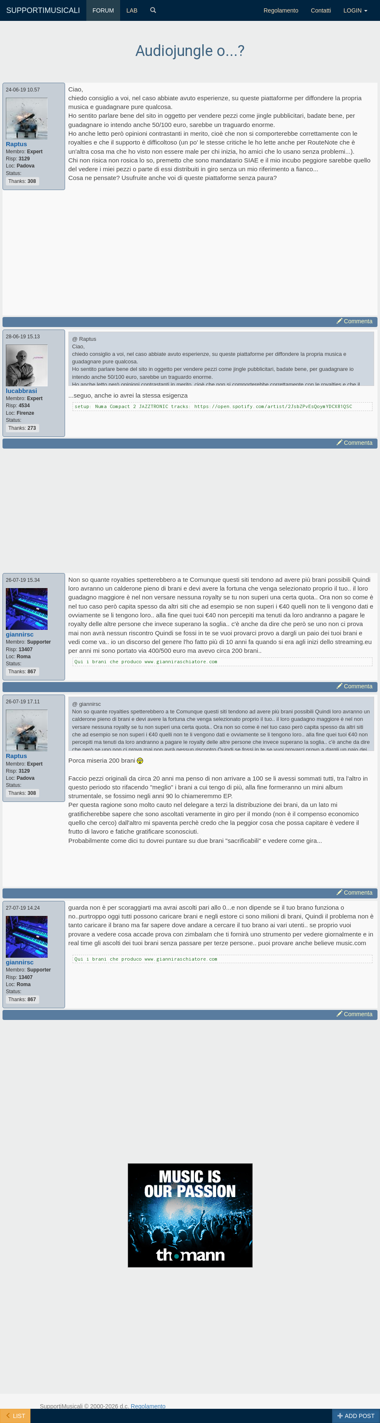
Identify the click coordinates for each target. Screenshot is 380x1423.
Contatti (321, 10)
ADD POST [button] (356, 1416)
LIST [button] (15, 1416)
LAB (131, 10)
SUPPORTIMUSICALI (43, 10)
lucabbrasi (21, 390)
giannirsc (20, 634)
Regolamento (281, 10)
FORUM (103, 10)
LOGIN (355, 10)
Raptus (16, 143)
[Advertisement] (190, 252)
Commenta (354, 321)
